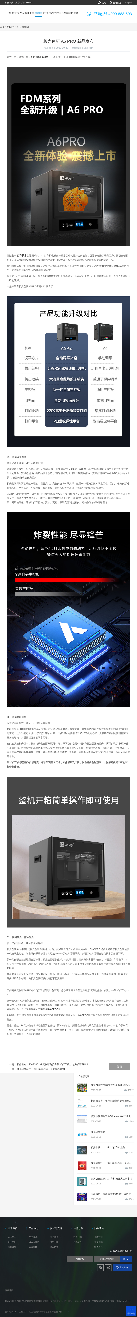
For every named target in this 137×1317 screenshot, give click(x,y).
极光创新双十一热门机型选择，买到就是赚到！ (42, 1068)
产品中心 (33, 1228)
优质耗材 (33, 1247)
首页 (2, 27)
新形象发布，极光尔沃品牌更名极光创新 (112, 1100)
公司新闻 (24, 27)
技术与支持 (56, 1228)
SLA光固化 (34, 1242)
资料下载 (54, 1242)
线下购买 (98, 1247)
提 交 (126, 1259)
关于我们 (12, 1228)
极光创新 (88, 47)
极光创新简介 (98, 1131)
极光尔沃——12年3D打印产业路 (108, 1147)
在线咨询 (124, 1267)
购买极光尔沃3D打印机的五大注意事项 (111, 1178)
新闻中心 (11, 27)
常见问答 (54, 1247)
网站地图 (9, 1290)
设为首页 (114, 3)
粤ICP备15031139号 (62, 1301)
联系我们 (77, 1237)
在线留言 (77, 1242)
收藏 (101, 3)
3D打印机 (33, 1237)
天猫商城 (98, 1237)
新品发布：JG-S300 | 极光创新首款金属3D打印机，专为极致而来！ (53, 1064)
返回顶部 (131, 1313)
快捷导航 (78, 1228)
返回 (119, 1066)
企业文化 (12, 1242)
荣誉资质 (12, 1247)
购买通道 (99, 1228)
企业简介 (12, 1237)
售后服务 (54, 1237)
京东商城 (98, 1242)
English (128, 3)
